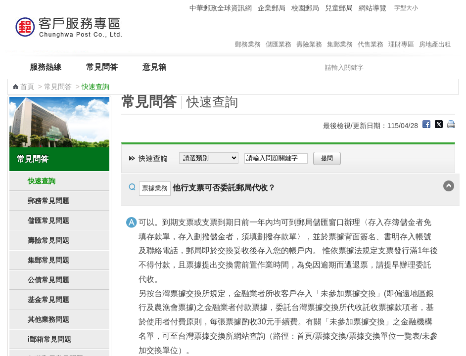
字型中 (435, 8)
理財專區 (401, 34)
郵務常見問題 (48, 201)
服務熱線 (45, 67)
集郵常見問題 (48, 260)
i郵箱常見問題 (49, 339)
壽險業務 (309, 34)
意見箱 (154, 67)
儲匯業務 (278, 34)
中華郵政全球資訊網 (220, 8)
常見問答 (102, 67)
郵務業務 (248, 34)
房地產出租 (435, 34)
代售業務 (370, 34)
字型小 (426, 8)
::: (180, 7)
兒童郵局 (339, 8)
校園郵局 (305, 8)
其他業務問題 (48, 319)
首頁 (27, 86)
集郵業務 (340, 34)
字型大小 (406, 7)
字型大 (445, 8)
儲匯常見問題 (48, 220)
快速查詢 (41, 181)
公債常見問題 (48, 280)
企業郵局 (271, 8)
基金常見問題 (48, 300)
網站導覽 (372, 8)
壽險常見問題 (48, 240)
